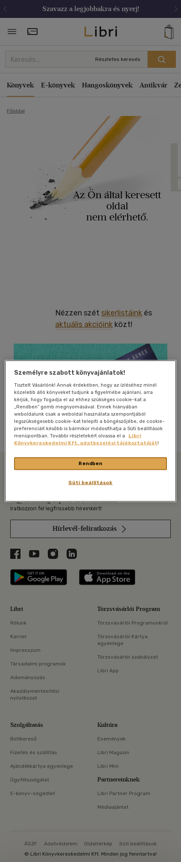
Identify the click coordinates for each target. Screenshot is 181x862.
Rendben (90, 463)
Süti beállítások (90, 483)
